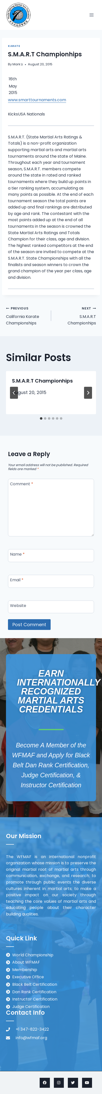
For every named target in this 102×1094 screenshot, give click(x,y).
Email (16, 580)
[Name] (51, 555)
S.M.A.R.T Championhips (75, 315)
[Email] (51, 581)
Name (17, 554)
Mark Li (17, 64)
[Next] (88, 393)
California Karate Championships (26, 315)
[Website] (51, 606)
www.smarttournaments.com (37, 100)
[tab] (41, 418)
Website (18, 605)
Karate (14, 46)
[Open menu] (91, 15)
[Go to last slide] (14, 393)
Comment (21, 484)
